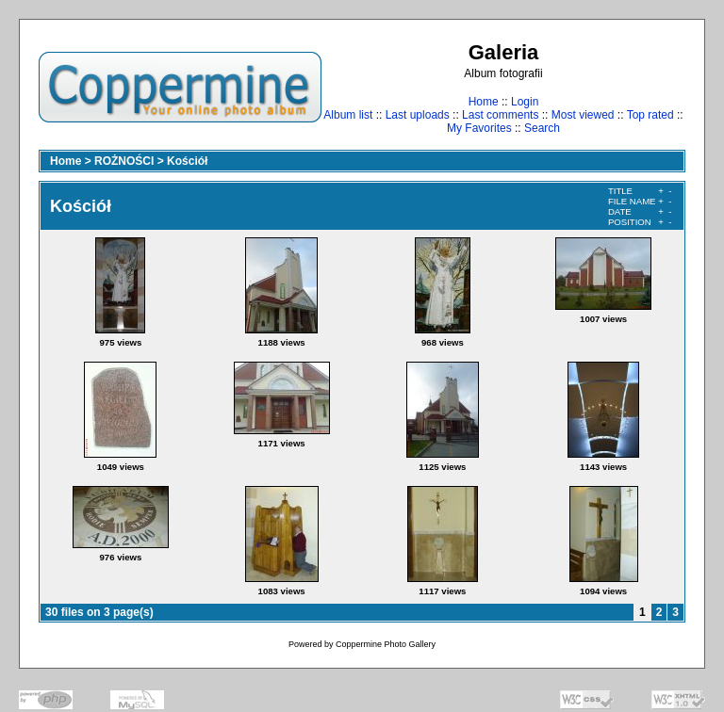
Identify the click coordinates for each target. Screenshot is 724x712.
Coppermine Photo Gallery (386, 644)
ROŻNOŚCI (124, 161)
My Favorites (479, 128)
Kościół (187, 161)
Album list (347, 114)
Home (484, 101)
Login (524, 101)
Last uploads (418, 114)
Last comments (500, 114)
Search (542, 128)
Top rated (650, 114)
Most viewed (583, 114)
